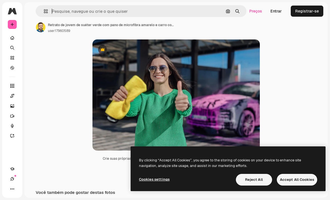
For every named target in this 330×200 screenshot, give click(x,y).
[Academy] (12, 168)
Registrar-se (307, 11)
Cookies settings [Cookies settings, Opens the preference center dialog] (154, 179)
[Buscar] (12, 47)
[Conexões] (12, 178)
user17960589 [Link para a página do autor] (59, 31)
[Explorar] (12, 67)
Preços (255, 11)
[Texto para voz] (15, 125)
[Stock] (12, 57)
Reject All (254, 179)
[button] (43, 11)
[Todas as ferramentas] (12, 85)
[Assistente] (15, 135)
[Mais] (12, 188)
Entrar (276, 11)
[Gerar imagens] (15, 105)
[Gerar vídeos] (15, 115)
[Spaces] (15, 95)
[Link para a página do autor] (41, 27)
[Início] (12, 37)
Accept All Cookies (297, 179)
